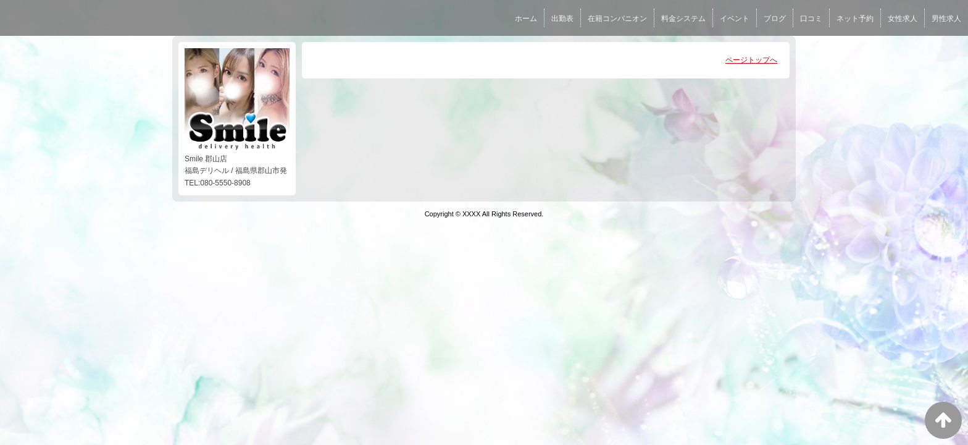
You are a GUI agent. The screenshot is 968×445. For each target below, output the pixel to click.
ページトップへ (751, 60)
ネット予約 (855, 18)
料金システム (683, 18)
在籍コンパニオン (617, 18)
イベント (734, 18)
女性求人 (902, 18)
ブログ (775, 18)
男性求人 (946, 18)
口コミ (811, 18)
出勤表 (562, 18)
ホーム (526, 18)
